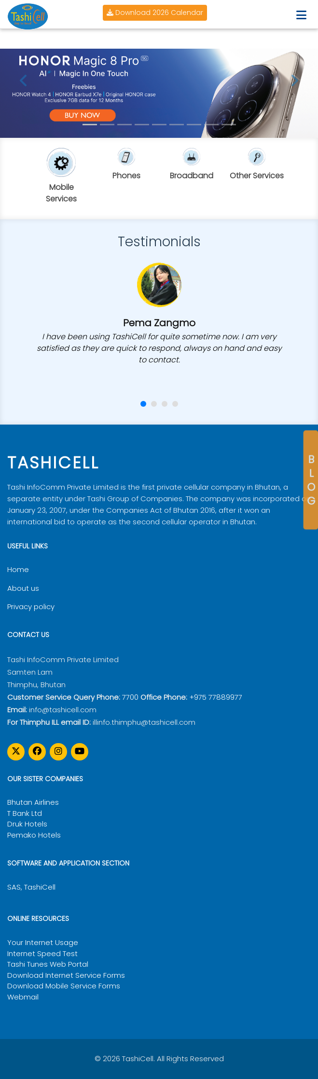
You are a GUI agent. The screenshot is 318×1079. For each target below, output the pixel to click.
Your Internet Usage (42, 942)
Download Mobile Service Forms (63, 986)
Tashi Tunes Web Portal (47, 964)
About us (23, 588)
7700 (130, 697)
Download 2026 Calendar (155, 12)
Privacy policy (31, 606)
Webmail (23, 997)
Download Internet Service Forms (66, 975)
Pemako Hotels (34, 835)
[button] (143, 404)
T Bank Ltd (24, 813)
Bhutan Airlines (33, 802)
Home (18, 569)
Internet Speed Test (42, 953)
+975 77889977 (215, 697)
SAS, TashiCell (31, 887)
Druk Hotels (27, 824)
